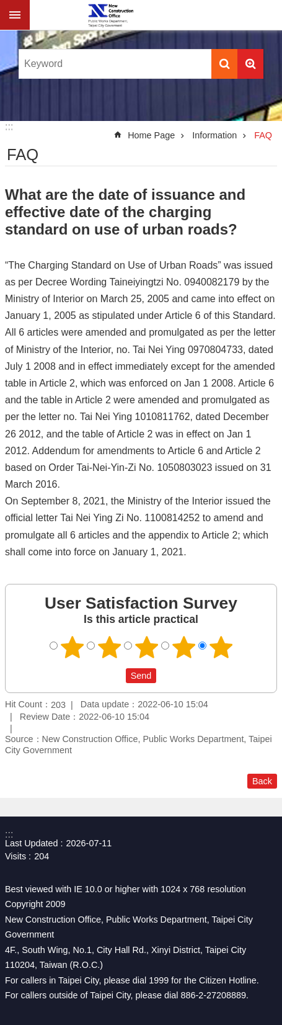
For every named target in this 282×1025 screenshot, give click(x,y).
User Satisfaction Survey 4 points (183, 647)
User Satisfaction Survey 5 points (220, 647)
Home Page (151, 135)
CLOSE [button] (15, 15)
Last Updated (31, 843)
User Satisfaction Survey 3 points (146, 647)
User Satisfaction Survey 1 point (72, 647)
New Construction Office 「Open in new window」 (110, 15)
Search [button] (224, 64)
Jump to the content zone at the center (6, 6)
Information (214, 135)
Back (262, 781)
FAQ (263, 135)
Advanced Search (250, 64)
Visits (15, 856)
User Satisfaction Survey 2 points (109, 647)
